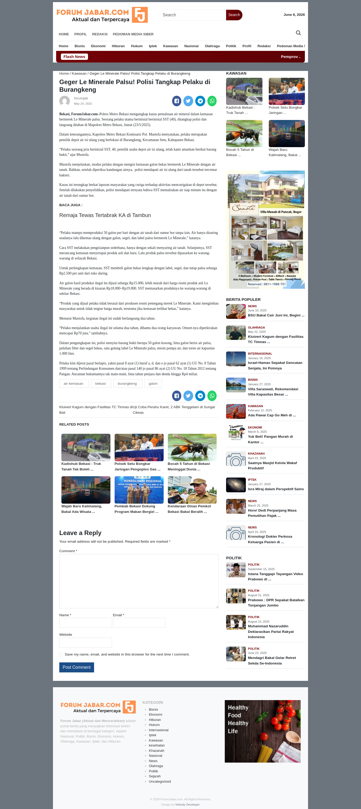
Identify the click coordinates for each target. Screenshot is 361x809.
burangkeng (128, 384)
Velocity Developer (187, 804)
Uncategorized (160, 781)
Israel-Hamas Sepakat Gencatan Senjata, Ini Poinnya (275, 365)
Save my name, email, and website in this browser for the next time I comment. (127, 654)
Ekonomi (98, 46)
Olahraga (212, 46)
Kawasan (170, 46)
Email (118, 615)
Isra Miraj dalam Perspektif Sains (276, 489)
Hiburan (118, 46)
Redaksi (100, 34)
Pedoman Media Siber (133, 34)
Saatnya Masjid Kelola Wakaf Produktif (272, 465)
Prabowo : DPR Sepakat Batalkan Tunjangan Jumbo (276, 602)
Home (64, 34)
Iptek (153, 46)
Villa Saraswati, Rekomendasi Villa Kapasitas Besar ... (273, 391)
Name (65, 615)
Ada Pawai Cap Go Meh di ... (272, 415)
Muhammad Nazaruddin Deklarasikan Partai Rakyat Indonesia (271, 631)
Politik (231, 46)
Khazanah (256, 453)
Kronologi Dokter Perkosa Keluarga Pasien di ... (270, 539)
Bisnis (80, 46)
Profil (80, 34)
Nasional (191, 46)
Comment (68, 551)
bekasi (101, 384)
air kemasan (74, 384)
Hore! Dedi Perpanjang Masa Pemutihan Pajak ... (272, 513)
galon (153, 384)
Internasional (260, 353)
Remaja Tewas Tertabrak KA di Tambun (105, 215)
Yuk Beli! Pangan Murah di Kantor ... (270, 439)
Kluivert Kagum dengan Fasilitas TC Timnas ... (276, 339)
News (252, 306)
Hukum (137, 46)
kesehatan (157, 745)
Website (65, 635)
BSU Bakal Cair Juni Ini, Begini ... (276, 315)
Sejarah (155, 776)
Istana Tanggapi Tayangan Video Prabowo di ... (275, 576)
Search (234, 15)
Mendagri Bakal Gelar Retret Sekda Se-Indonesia (272, 660)
